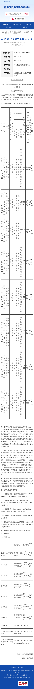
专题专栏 (25, 27)
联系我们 (20, 667)
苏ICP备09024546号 (12, 675)
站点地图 (13, 667)
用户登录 (7, 1)
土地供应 (15, 33)
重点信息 (7, 33)
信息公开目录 (28, 32)
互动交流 (28, 24)
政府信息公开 (17, 24)
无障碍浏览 (19, 19)
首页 (9, 32)
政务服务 (8, 27)
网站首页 (6, 24)
